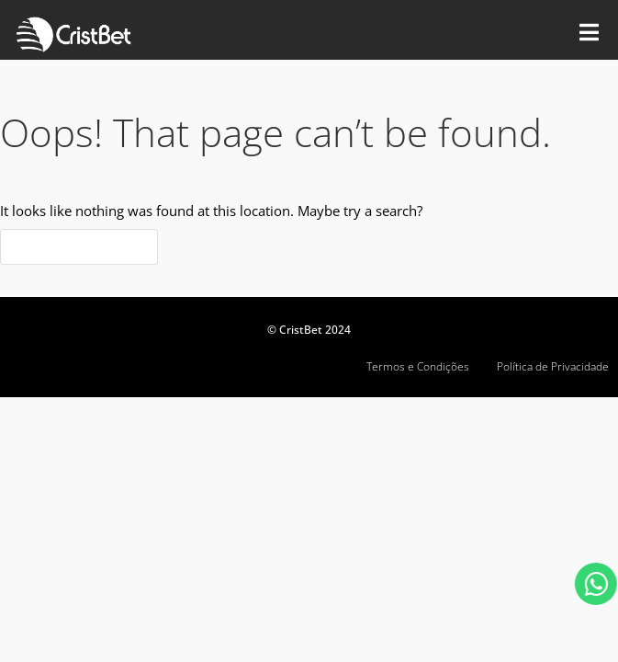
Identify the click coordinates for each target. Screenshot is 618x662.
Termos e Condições (417, 366)
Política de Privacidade (553, 366)
